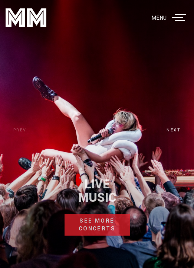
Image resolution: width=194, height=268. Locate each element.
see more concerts (97, 225)
